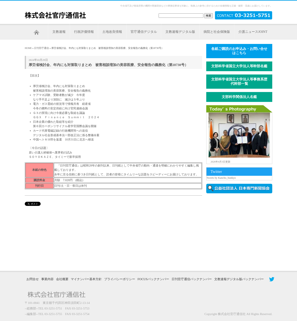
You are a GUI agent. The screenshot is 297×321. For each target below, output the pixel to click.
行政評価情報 (84, 31)
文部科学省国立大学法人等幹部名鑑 (239, 66)
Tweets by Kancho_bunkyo (221, 177)
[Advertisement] (241, 232)
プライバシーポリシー (119, 279)
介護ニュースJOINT (252, 31)
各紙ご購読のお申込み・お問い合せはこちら (239, 51)
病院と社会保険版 (217, 31)
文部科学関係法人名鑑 (239, 97)
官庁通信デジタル (144, 31)
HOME (28, 48)
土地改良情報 (112, 31)
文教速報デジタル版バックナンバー (239, 279)
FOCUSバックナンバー (153, 279)
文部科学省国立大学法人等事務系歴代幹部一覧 (239, 81)
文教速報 (59, 31)
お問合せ (32, 279)
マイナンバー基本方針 (86, 279)
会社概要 (62, 279)
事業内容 (47, 279)
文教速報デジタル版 (180, 31)
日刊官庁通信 (41, 48)
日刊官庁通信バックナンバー (192, 279)
